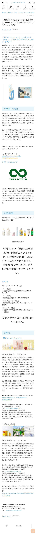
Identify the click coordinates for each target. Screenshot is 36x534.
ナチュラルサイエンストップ (9, 12)
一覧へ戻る (18, 526)
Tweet (4, 30)
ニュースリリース (30, 12)
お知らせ (21, 12)
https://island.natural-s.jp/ (13, 471)
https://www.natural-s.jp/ (13, 408)
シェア (9, 30)
